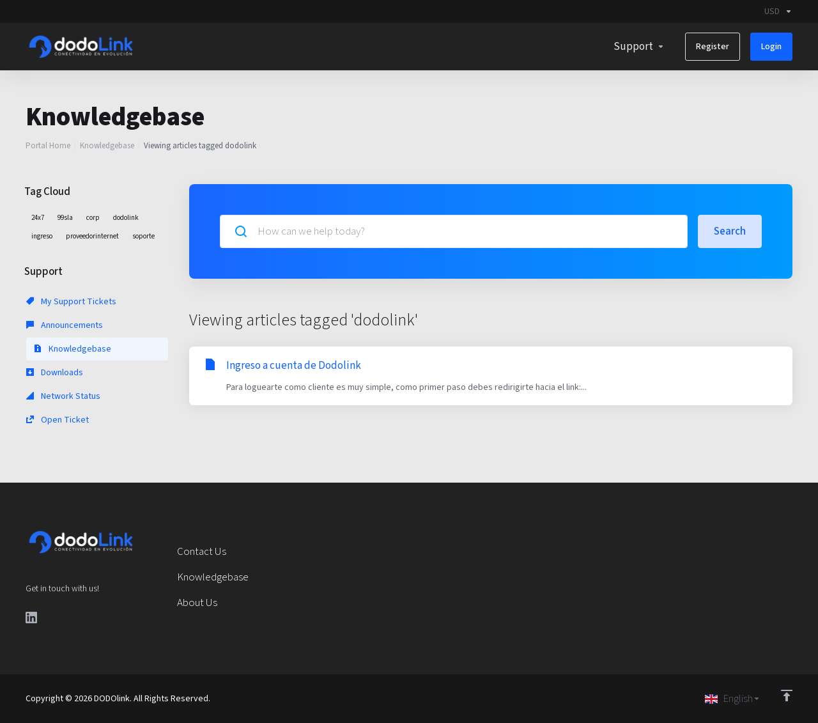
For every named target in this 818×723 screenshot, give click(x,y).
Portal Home (48, 146)
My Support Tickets (71, 301)
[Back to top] (787, 695)
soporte (143, 236)
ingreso (41, 236)
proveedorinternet (92, 236)
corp (93, 217)
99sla (65, 217)
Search (730, 231)
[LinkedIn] (31, 617)
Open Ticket (57, 420)
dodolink (126, 217)
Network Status (63, 396)
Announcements (64, 325)
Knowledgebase (107, 146)
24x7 (37, 217)
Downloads (54, 372)
